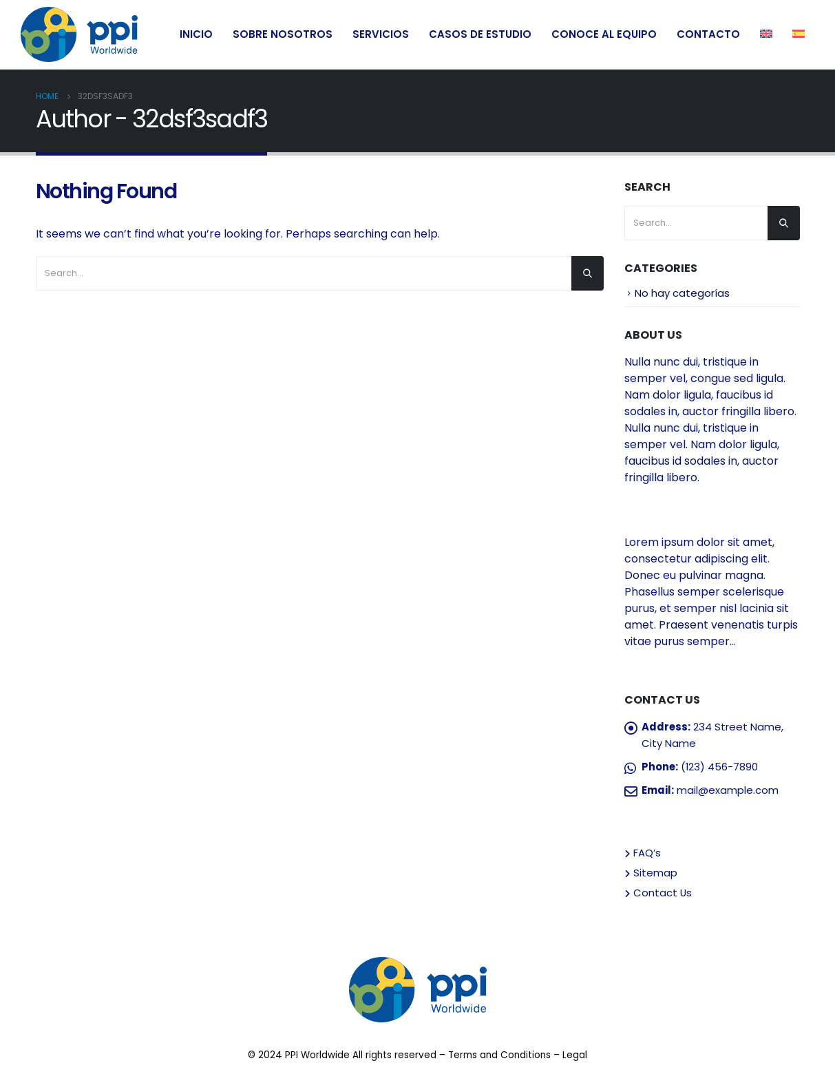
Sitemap (655, 872)
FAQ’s (647, 852)
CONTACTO (708, 34)
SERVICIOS (380, 34)
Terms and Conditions (499, 1055)
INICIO (196, 34)
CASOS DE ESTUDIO (480, 34)
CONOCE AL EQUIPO (604, 34)
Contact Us (662, 892)
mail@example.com (728, 790)
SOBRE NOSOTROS (282, 34)
